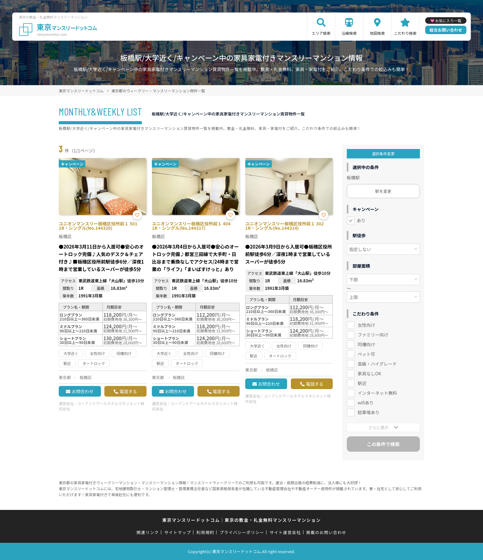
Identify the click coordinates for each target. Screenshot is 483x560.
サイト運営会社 (285, 532)
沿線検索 (349, 33)
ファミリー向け (373, 334)
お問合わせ (82, 391)
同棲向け (366, 344)
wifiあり (366, 402)
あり (361, 220)
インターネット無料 (377, 393)
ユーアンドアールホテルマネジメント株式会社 (101, 406)
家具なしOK (369, 373)
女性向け (366, 325)
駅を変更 (383, 191)
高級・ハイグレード (377, 364)
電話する (128, 391)
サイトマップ (177, 532)
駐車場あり (369, 412)
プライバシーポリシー (242, 532)
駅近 (362, 383)
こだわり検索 (405, 33)
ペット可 (366, 354)
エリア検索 (321, 33)
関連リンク (148, 532)
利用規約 (205, 532)
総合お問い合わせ (446, 30)
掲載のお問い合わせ (326, 532)
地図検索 (377, 33)
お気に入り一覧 (448, 20)
